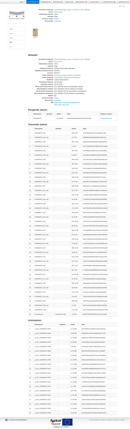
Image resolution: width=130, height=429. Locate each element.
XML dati (65, 105)
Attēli (11, 29)
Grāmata (57, 21)
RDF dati (57, 105)
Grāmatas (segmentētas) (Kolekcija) (67, 75)
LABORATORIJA (109, 2)
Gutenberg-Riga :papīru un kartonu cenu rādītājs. (72, 10)
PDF (11, 42)
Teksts (56, 19)
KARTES (69, 2)
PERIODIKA (57, 2)
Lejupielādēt (104, 118)
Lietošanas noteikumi (113, 420)
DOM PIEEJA (33, 2)
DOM (22, 2)
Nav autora (58, 12)
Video (11, 38)
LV (120, 6)
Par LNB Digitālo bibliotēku (98, 420)
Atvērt (35, 37)
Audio (11, 33)
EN (124, 6)
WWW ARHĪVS (81, 2)
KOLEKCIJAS (95, 2)
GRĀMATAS (45, 2)
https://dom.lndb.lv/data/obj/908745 (67, 102)
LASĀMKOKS (123, 2)
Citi (11, 46)
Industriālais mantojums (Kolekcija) (67, 77)
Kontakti (122, 420)
